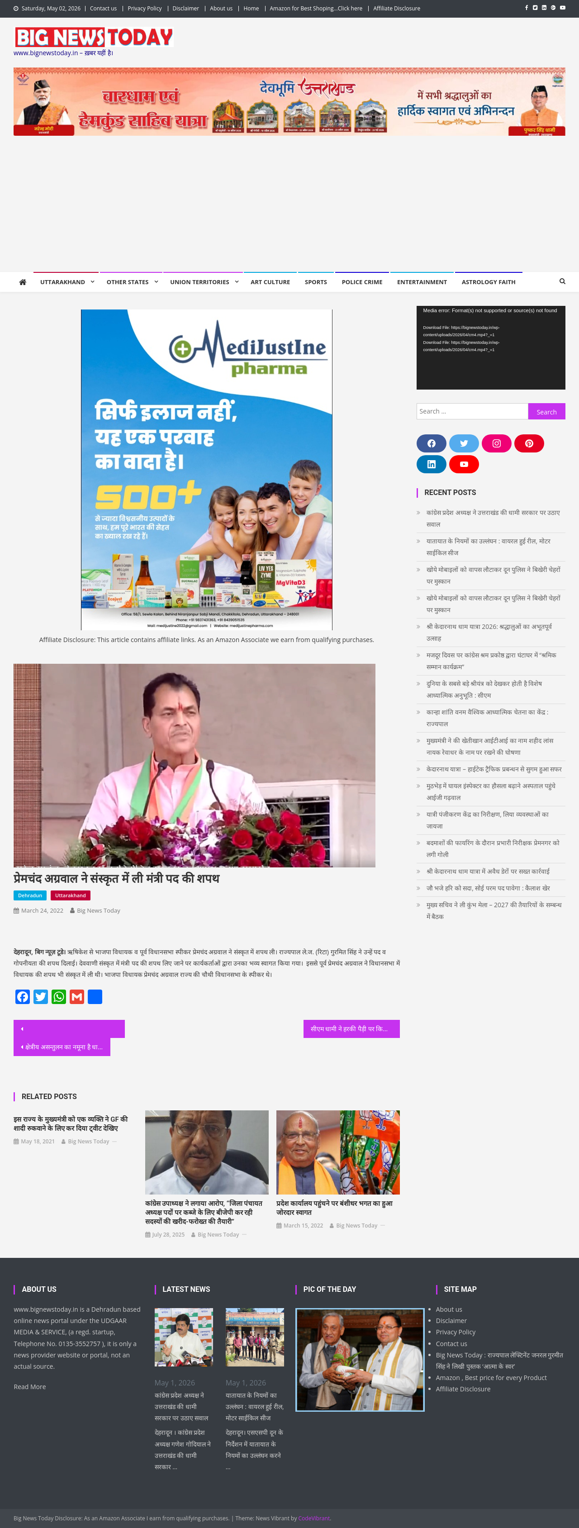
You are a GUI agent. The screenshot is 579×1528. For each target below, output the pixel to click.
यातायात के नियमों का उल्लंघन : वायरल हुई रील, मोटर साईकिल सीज (489, 547)
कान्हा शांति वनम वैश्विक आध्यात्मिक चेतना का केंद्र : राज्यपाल (488, 718)
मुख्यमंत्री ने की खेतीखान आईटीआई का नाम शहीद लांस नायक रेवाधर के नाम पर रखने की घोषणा (490, 746)
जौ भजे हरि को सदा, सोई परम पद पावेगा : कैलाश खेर (488, 888)
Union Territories (199, 282)
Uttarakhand (62, 282)
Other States (128, 282)
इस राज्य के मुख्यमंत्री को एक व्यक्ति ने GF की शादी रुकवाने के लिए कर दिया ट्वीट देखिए (71, 1124)
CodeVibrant (314, 1518)
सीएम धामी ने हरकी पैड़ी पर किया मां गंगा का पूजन (355, 1028)
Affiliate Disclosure (396, 8)
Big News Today (98, 910)
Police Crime (362, 282)
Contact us (103, 8)
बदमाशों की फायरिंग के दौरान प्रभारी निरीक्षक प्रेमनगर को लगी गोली (493, 848)
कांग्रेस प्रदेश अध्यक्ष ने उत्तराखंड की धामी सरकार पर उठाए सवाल (493, 518)
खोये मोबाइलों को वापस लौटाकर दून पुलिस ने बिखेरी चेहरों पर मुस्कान (494, 575)
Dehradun (30, 895)
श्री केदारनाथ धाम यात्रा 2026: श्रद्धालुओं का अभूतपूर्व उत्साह (489, 632)
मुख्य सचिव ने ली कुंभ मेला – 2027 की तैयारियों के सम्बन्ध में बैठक (494, 910)
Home (251, 8)
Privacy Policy (144, 8)
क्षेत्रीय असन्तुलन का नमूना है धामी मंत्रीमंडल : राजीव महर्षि (67, 1046)
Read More (30, 1386)
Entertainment (422, 282)
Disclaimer (186, 8)
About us (221, 8)
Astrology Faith (489, 282)
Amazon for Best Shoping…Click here (316, 8)
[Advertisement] (289, 203)
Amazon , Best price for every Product (491, 1377)
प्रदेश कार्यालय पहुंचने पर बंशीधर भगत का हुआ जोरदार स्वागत (334, 1208)
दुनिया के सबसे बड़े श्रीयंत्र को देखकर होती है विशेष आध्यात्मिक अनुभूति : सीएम (484, 689)
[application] (491, 348)
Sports (316, 282)
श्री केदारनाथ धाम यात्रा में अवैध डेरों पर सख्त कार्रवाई (488, 871)
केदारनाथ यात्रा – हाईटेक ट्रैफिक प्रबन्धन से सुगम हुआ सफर (494, 769)
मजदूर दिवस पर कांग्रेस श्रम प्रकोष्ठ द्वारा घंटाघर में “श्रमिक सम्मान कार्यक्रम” (492, 661)
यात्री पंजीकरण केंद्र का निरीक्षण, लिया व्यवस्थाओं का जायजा (488, 820)
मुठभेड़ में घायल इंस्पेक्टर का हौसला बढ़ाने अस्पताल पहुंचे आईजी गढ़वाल (491, 791)
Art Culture (270, 282)
